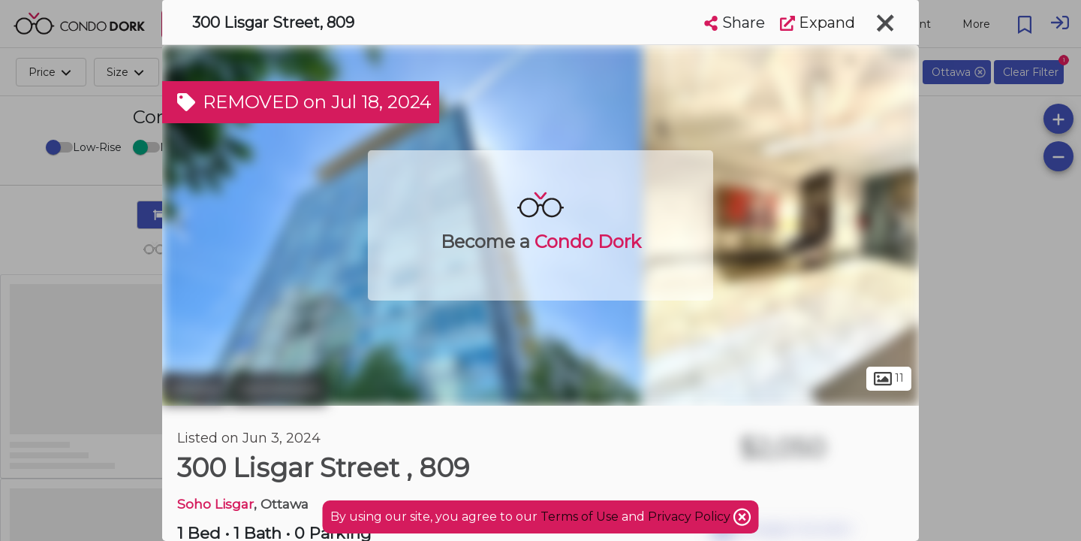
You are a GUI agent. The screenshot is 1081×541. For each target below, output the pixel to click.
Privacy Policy (690, 516)
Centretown (279, 389)
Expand (817, 23)
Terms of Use (579, 516)
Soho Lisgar (215, 504)
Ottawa (195, 389)
